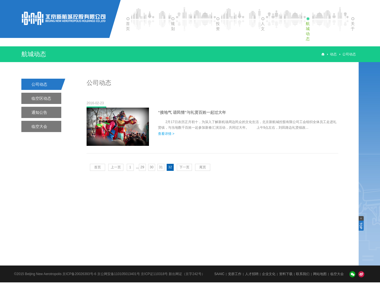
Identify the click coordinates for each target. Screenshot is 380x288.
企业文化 (268, 274)
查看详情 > (166, 134)
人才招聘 (252, 274)
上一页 (116, 167)
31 (161, 167)
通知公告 (39, 112)
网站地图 (320, 274)
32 (170, 167)
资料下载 (286, 274)
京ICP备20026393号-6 (79, 274)
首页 (97, 167)
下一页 (184, 167)
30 (151, 167)
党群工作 (234, 274)
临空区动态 (41, 98)
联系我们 (302, 274)
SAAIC (219, 274)
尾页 (202, 167)
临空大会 (39, 126)
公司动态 (349, 54)
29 (142, 167)
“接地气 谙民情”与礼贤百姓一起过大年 (192, 112)
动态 (333, 54)
